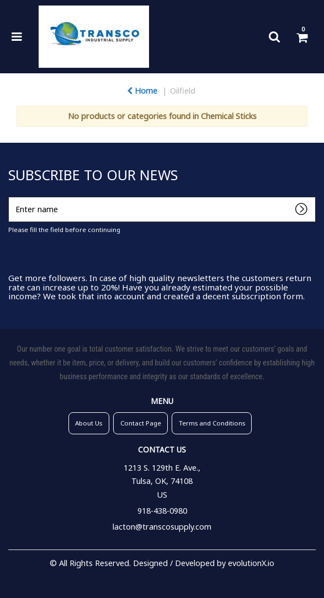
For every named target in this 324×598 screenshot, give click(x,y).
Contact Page (140, 423)
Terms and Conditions (212, 423)
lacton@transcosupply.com (162, 526)
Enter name (11, 196)
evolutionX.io (251, 563)
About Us (88, 423)
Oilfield (182, 90)
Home (142, 90)
